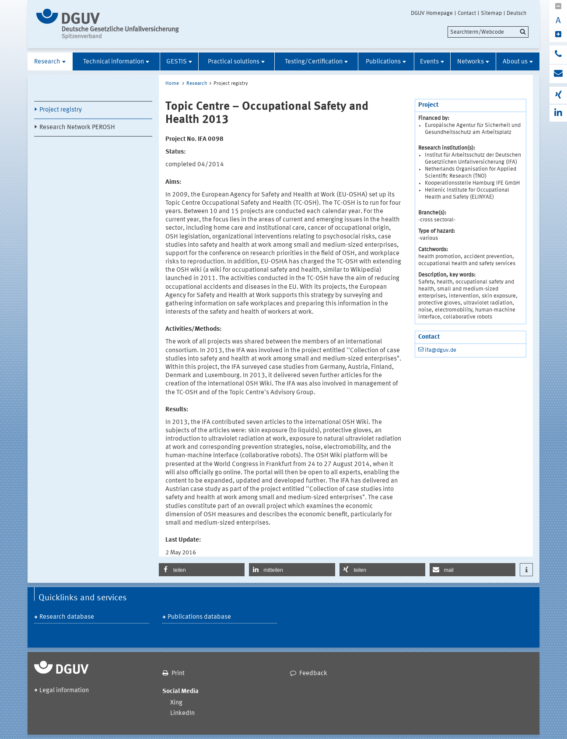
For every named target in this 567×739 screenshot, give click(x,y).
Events (429, 62)
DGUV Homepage (432, 13)
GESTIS (176, 62)
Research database (66, 617)
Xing (176, 703)
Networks (470, 62)
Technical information (113, 62)
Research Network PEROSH (77, 127)
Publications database (199, 617)
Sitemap (491, 13)
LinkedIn (182, 713)
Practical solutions (233, 62)
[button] (202, 569)
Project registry (60, 110)
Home (172, 83)
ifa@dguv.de (440, 350)
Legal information (64, 690)
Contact (467, 13)
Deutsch (516, 13)
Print (178, 673)
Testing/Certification (314, 62)
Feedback (313, 673)
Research (47, 62)
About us (515, 62)
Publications (383, 62)
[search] (488, 32)
